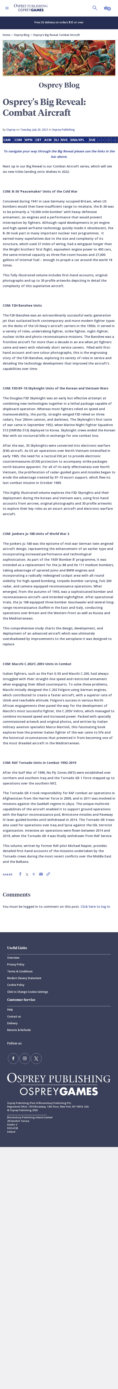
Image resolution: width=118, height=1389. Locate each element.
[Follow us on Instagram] (24, 1058)
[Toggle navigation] (7, 8)
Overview (13, 958)
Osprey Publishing (63, 130)
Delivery (12, 1023)
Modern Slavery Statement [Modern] (24, 978)
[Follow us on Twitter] (36, 1058)
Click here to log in (95, 906)
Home (6, 35)
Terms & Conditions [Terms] (20, 971)
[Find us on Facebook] (13, 1058)
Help (10, 1009)
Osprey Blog (22, 35)
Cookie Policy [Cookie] (15, 985)
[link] (20, 874)
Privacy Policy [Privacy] (15, 964)
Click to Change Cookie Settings (27, 992)
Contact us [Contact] (14, 1016)
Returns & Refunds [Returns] (19, 1030)
